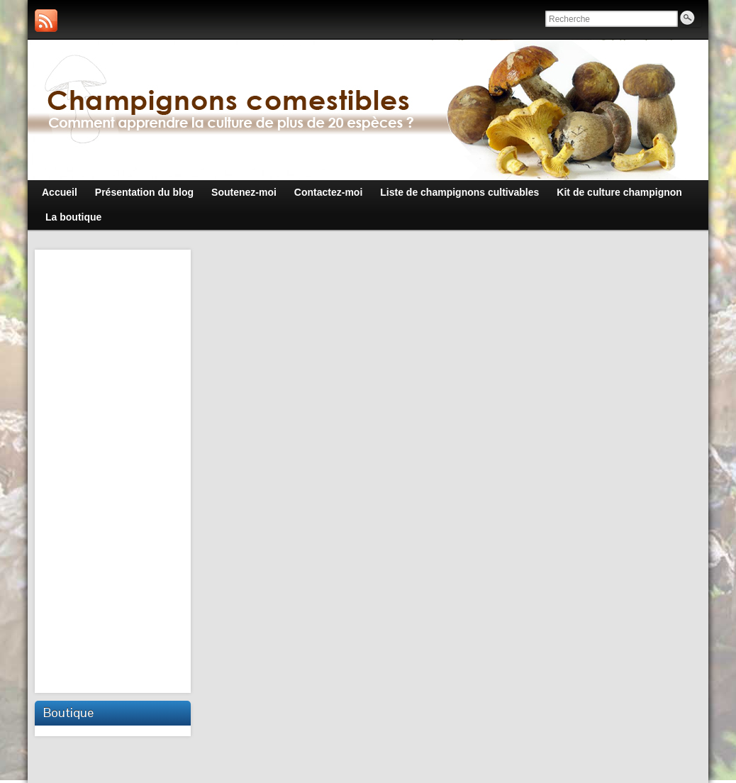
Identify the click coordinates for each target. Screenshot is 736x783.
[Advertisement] (114, 469)
